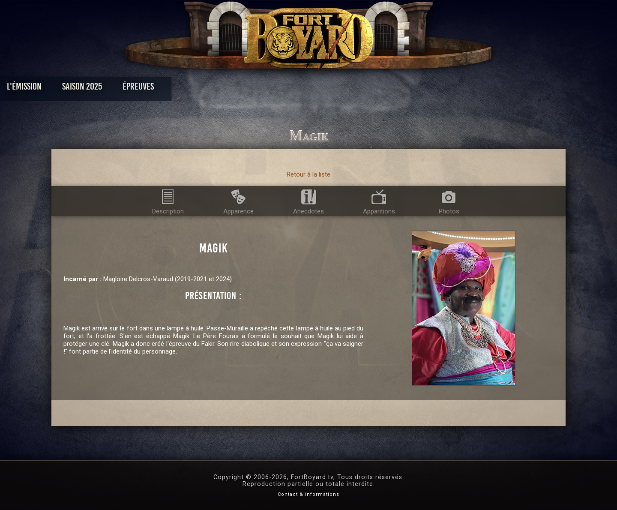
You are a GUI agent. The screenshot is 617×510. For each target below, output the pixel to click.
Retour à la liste (308, 174)
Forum (414, 88)
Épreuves (230, 88)
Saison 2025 (175, 88)
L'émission (116, 88)
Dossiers (368, 88)
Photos (279, 88)
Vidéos (322, 88)
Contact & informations (308, 494)
